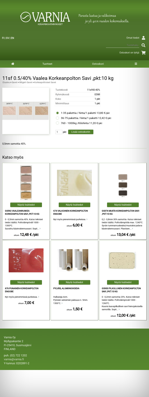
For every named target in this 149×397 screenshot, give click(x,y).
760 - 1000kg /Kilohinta (75, 123)
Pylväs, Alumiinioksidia (66, 288)
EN (12, 38)
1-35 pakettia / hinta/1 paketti (78, 112)
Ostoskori (98, 63)
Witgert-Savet (25, 82)
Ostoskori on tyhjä (133, 52)
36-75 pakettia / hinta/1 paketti (79, 118)
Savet (14, 82)
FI (3, 38)
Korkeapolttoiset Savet (45, 82)
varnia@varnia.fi (14, 359)
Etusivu (6, 82)
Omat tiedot (136, 37)
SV (7, 38)
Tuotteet (47, 63)
